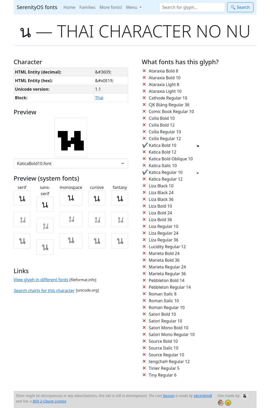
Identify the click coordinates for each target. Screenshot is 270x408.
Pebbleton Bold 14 (167, 280)
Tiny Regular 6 (163, 375)
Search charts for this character (44, 290)
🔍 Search (240, 7)
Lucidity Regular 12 (167, 246)
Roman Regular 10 (167, 307)
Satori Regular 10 (165, 321)
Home (69, 7)
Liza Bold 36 (160, 219)
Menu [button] (132, 7)
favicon (169, 395)
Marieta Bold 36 (164, 260)
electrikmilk (203, 395)
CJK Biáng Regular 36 (169, 105)
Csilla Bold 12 (162, 125)
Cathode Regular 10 (168, 98)
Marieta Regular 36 (167, 274)
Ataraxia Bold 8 (163, 71)
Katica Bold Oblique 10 (171, 159)
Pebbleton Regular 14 (170, 287)
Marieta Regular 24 (167, 267)
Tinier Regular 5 (164, 368)
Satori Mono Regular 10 (172, 334)
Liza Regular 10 (163, 226)
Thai (99, 98)
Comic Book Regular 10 (171, 111)
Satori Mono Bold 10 (169, 328)
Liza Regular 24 (163, 233)
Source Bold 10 (163, 341)
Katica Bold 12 (162, 152)
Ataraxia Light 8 (164, 84)
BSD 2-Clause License (49, 401)
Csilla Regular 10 (165, 132)
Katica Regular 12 (166, 179)
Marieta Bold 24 (164, 253)
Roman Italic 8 (163, 294)
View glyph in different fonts (41, 279)
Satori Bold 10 (162, 314)
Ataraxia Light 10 (165, 91)
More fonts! (111, 7)
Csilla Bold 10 (162, 118)
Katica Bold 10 (162, 145)
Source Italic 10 (163, 348)
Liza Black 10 (161, 186)
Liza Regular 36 (163, 240)
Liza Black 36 (161, 199)
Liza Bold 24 (160, 213)
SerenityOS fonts (37, 7)
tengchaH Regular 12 (169, 361)
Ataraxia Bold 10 (165, 78)
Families (87, 7)
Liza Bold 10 (160, 206)
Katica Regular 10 (166, 172)
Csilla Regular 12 (165, 138)
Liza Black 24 (161, 192)
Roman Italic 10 (164, 301)
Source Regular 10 (166, 355)
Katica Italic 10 (163, 165)
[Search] (192, 7)
